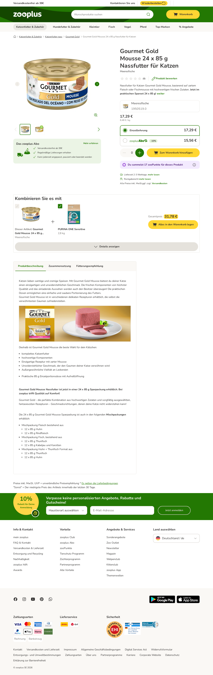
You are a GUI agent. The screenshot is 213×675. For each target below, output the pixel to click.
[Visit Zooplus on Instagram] (24, 599)
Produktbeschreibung (30, 266)
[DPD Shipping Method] (74, 625)
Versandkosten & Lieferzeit (28, 548)
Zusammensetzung (60, 266)
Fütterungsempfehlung (89, 266)
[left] (17, 84)
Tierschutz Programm (72, 553)
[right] (97, 84)
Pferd (143, 27)
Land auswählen (164, 530)
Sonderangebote (115, 537)
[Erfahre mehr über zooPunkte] (194, 165)
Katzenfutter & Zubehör (30, 27)
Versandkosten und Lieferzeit (43, 649)
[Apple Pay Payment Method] (27, 632)
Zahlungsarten (73, 655)
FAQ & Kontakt (22, 542)
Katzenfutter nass (53, 36)
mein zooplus (20, 537)
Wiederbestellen (154, 3)
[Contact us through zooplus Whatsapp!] (50, 599)
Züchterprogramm (70, 559)
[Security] (114, 630)
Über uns (91, 655)
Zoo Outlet (112, 542)
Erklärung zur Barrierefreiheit (29, 660)
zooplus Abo (67, 542)
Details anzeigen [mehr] (106, 246)
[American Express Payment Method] (38, 625)
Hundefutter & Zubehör (66, 27)
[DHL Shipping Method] (64, 625)
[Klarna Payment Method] (38, 632)
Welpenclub (113, 559)
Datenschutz (172, 655)
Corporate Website (150, 655)
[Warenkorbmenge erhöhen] (139, 152)
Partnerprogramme (111, 655)
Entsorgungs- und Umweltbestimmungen (37, 655)
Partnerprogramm (70, 564)
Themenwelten (114, 575)
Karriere (131, 655)
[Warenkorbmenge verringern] (124, 152)
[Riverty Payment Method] (48, 632)
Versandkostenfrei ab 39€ (28, 3)
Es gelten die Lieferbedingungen (100, 483)
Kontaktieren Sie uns (122, 3)
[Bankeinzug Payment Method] (35, 639)
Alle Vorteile (67, 570)
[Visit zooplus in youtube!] (33, 599)
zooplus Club (67, 537)
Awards (17, 570)
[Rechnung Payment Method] (19, 639)
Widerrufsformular (161, 649)
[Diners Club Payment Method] (48, 625)
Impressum (70, 649)
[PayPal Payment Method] (17, 632)
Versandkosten (159, 183)
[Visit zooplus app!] (162, 602)
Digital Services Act (136, 649)
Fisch (112, 27)
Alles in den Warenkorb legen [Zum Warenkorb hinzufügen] (175, 225)
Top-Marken (162, 27)
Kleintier (94, 27)
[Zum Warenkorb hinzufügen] (173, 152)
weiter (160, 93)
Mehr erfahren (90, 143)
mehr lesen (153, 174)
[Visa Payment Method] (17, 625)
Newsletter (112, 548)
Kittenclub (112, 564)
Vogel (127, 27)
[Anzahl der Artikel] (132, 152)
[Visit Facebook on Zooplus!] (15, 599)
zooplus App (113, 570)
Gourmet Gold (73, 36)
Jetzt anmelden (174, 510)
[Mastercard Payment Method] (27, 625)
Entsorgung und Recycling (28, 553)
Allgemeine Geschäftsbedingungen (101, 649)
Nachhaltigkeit (21, 559)
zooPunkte (66, 548)
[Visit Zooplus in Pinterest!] (42, 599)
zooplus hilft (20, 564)
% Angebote (186, 27)
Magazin (111, 553)
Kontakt (17, 649)
